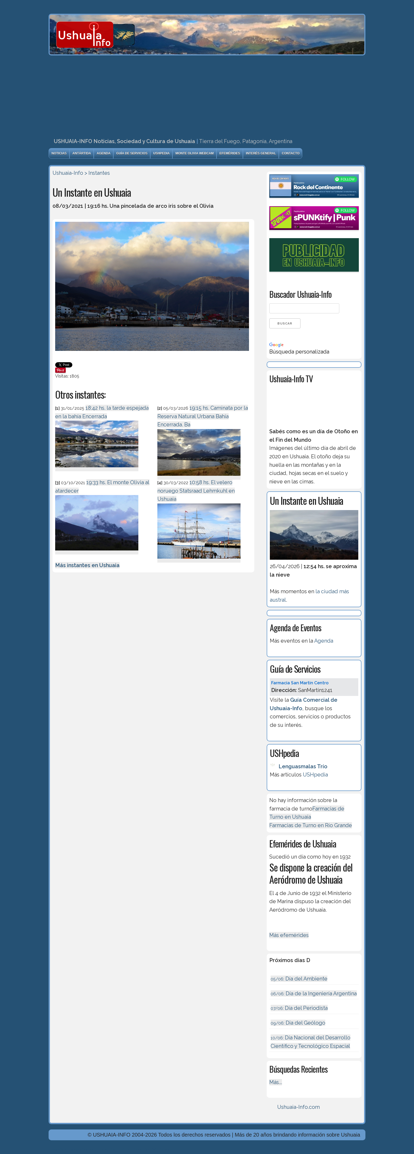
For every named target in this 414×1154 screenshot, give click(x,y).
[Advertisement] (207, 95)
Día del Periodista (299, 1008)
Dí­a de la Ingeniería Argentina (314, 993)
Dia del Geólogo (298, 1023)
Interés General (261, 153)
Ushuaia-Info (68, 173)
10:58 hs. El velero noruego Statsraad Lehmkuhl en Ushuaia (196, 490)
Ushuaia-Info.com (298, 1107)
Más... (275, 1082)
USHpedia (161, 153)
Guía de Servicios (131, 153)
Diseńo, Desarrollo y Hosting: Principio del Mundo (109, 1149)
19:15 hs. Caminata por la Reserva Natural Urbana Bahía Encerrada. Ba (202, 416)
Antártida (81, 153)
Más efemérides (289, 935)
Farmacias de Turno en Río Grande (310, 825)
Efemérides (229, 153)
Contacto (290, 153)
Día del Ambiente (299, 979)
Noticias (59, 153)
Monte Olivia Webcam (194, 153)
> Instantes (97, 173)
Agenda (103, 153)
